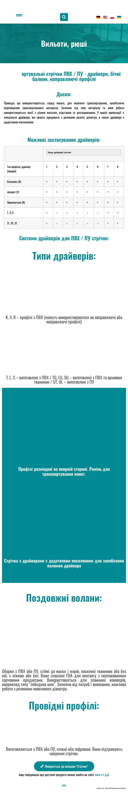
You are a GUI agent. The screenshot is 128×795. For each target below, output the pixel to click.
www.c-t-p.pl (102, 774)
